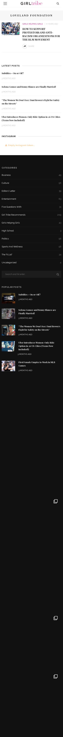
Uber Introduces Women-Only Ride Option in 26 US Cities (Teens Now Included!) (36, 346)
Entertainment (31, 199)
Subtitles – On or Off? (13, 73)
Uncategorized (31, 262)
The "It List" (31, 254)
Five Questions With (31, 207)
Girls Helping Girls (32, 24)
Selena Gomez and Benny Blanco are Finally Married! (29, 86)
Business (31, 175)
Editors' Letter (31, 191)
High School (31, 230)
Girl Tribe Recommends (31, 215)
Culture (31, 183)
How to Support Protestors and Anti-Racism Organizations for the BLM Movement (41, 34)
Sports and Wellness (31, 246)
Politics (31, 238)
